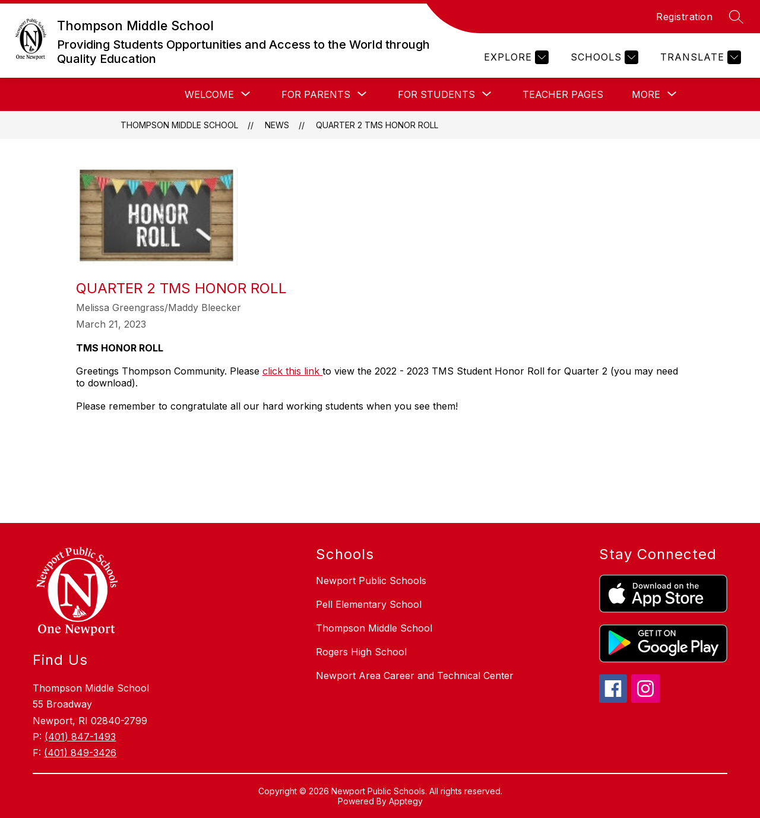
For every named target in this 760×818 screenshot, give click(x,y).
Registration (684, 17)
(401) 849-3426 (80, 753)
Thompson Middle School (179, 125)
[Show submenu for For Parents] (315, 94)
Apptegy (406, 801)
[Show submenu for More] (646, 94)
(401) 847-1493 (80, 737)
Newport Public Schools (371, 580)
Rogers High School (361, 652)
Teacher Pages (562, 94)
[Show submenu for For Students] (436, 94)
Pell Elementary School (369, 604)
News (277, 125)
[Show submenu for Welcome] (209, 94)
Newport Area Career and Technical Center (415, 675)
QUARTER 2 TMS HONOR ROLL (377, 125)
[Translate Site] (699, 57)
